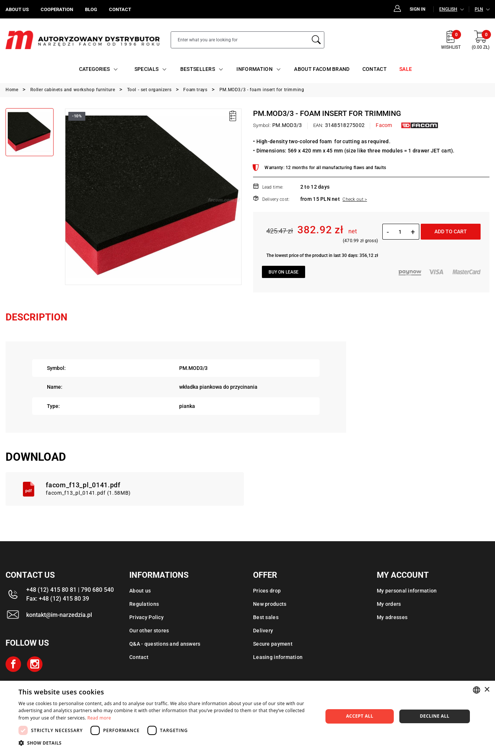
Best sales (266, 617)
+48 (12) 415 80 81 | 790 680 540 (70, 589)
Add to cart (450, 231)
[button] (166, 742)
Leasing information (278, 657)
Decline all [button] (435, 716)
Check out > (354, 199)
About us (140, 591)
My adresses (392, 617)
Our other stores (149, 630)
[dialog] (247, 716)
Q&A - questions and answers (165, 644)
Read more (99, 718)
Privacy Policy (146, 617)
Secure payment (273, 644)
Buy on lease (283, 272)
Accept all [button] (359, 716)
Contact (138, 657)
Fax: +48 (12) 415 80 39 (57, 598)
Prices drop (267, 591)
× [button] (486, 690)
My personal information (407, 591)
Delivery (263, 630)
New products (269, 604)
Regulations (144, 604)
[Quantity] (400, 231)
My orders (389, 604)
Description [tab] (36, 317)
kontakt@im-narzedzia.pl (59, 614)
